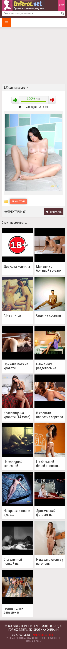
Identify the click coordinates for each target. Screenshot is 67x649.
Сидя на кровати (48, 315)
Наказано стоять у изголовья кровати (50, 561)
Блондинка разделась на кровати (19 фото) (49, 366)
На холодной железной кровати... (13, 464)
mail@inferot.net (43, 634)
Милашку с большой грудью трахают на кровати (48, 268)
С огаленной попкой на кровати (13, 561)
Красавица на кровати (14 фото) (17, 415)
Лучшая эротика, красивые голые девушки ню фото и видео (33, 639)
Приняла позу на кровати (16, 366)
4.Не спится (12, 315)
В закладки (28, 107)
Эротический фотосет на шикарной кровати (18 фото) (49, 513)
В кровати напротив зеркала (49, 415)
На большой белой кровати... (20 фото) (48, 464)
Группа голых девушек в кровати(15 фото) (16, 610)
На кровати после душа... (17, 513)
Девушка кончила (17, 267)
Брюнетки (18, 201)
